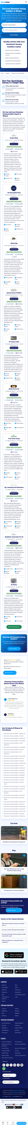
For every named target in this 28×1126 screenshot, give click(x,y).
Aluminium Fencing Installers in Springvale (14, 809)
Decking (4, 1025)
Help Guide (17, 1053)
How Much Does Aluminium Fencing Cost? (14, 842)
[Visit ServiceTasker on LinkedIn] (18, 1065)
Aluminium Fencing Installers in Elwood (14, 749)
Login (16, 997)
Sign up (3, 1001)
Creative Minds (14, 138)
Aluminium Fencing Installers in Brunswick (14, 801)
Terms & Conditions (7, 1041)
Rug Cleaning (5, 1030)
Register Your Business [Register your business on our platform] (10, 1082)
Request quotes (14, 144)
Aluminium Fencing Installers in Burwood (14, 804)
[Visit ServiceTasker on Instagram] (14, 1065)
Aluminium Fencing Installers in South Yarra (15, 763)
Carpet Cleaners (19, 1028)
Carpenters (4, 1028)
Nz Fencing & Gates (14, 342)
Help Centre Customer (7, 1057)
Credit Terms (5, 1053)
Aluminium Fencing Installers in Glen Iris (14, 758)
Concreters (4, 1032)
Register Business (13, 1123)
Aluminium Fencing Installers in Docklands (14, 738)
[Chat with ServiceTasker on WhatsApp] (3, 1068)
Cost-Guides (5, 987)
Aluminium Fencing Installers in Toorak (13, 765)
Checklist (4, 990)
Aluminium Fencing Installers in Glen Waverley (13, 792)
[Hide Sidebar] (26, 2)
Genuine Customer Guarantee (6, 1045)
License (17, 1050)
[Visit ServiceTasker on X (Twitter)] (11, 1065)
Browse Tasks (5, 1055)
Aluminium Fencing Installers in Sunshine (14, 772)
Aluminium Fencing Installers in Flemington (15, 740)
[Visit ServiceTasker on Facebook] (3, 1065)
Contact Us (18, 990)
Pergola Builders (19, 1023)
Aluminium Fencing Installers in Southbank (14, 747)
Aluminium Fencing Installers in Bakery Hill (14, 733)
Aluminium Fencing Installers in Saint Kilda (14, 756)
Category (7, 73)
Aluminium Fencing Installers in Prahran (14, 761)
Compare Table (5, 1050)
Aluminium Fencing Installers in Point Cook (15, 811)
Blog (16, 985)
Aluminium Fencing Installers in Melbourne (14, 816)
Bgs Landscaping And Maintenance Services (14, 487)
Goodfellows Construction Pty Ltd (14, 537)
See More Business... (14, 627)
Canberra (4, 1015)
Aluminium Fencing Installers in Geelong (14, 813)
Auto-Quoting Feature (20, 1044)
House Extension (6, 1023)
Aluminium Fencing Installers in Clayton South (14, 783)
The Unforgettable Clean (14, 192)
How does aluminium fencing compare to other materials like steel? (14, 935)
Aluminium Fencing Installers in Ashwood (14, 788)
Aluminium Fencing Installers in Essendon (14, 795)
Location (4, 1008)
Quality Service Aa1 (14, 389)
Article (16, 987)
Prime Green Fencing (14, 438)
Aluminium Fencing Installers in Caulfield (14, 777)
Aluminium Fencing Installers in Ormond (14, 780)
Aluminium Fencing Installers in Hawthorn (14, 770)
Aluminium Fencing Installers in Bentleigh (14, 775)
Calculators (18, 992)
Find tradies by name (20, 994)
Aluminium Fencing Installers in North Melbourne (13, 744)
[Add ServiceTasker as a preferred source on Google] (14, 955)
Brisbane (17, 1011)
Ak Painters (14, 584)
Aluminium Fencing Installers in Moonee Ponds (14, 798)
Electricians (18, 1032)
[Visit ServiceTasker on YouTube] (21, 1065)
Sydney (16, 1008)
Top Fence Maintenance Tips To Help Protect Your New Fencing (14, 869)
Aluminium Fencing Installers (17, 73)
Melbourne (4, 1011)
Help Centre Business (20, 1055)
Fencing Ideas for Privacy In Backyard (14, 890)
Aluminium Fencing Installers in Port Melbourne (13, 752)
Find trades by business (5, 997)
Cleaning (17, 1030)
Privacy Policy (18, 1041)
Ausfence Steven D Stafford (14, 293)
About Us (4, 985)
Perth (3, 1013)
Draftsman (17, 1025)
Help (3, 994)
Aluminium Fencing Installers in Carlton (14, 736)
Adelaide (17, 1013)
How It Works (5, 1048)
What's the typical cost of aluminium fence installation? (12, 941)
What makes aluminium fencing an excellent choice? (13, 924)
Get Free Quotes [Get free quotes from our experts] (9, 1075)
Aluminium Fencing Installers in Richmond (14, 768)
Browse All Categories (20, 1048)
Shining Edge (14, 243)
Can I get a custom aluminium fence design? (13, 929)
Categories (4, 992)
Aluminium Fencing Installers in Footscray (14, 786)
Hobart (16, 1015)
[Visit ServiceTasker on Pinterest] (7, 1065)
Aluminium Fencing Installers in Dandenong (15, 806)
